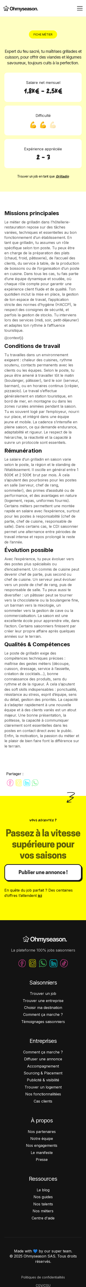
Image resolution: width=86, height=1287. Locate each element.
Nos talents (43, 1204)
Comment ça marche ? (43, 1014)
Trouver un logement (43, 1087)
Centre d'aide (43, 1218)
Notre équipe (41, 1138)
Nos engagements (41, 1145)
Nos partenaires (42, 1131)
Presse (42, 1159)
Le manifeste (42, 1152)
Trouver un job (43, 993)
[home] (19, 8)
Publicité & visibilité (43, 1080)
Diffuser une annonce (43, 1059)
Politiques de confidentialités (43, 1277)
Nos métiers (43, 1211)
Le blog (43, 1190)
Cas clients (43, 1101)
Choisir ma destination (43, 1007)
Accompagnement (43, 1066)
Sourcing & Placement (43, 1073)
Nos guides (43, 1197)
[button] (78, 8)
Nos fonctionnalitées (43, 1094)
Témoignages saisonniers (43, 1021)
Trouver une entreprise (43, 1000)
